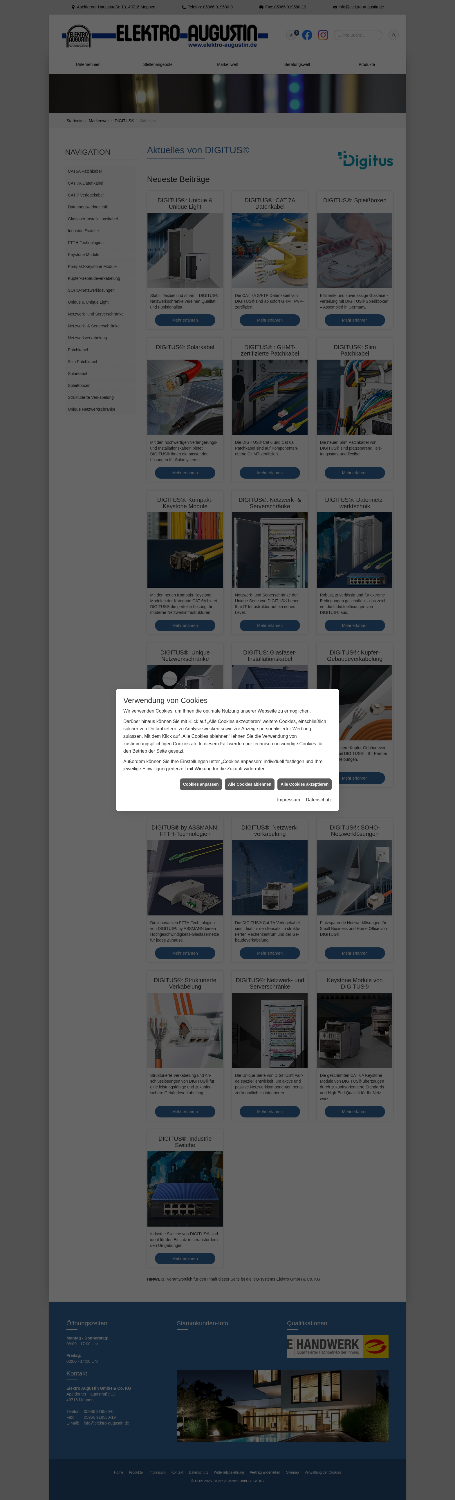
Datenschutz (319, 799)
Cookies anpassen (201, 784)
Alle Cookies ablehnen (249, 784)
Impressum (288, 799)
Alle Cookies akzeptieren (304, 784)
